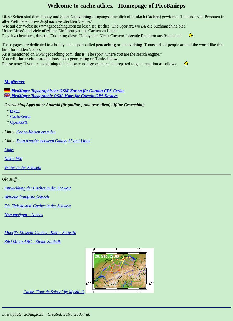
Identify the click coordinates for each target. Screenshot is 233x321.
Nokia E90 (13, 158)
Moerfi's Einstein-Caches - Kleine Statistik (40, 232)
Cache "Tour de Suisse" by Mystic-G (53, 292)
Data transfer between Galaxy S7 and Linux (53, 141)
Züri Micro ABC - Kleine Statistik (32, 241)
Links (9, 150)
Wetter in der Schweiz (22, 167)
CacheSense (20, 116)
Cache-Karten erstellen (36, 132)
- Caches (23, 215)
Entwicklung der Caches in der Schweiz (37, 188)
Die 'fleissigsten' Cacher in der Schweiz (37, 206)
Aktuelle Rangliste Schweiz (26, 197)
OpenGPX (19, 122)
